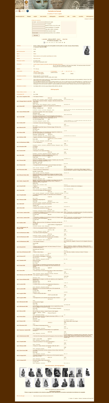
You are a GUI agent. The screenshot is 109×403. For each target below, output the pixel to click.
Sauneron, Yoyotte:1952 (25, 330)
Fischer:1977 (22, 256)
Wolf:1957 (22, 204)
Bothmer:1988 (23, 137)
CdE (49, 230)
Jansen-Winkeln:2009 (24, 112)
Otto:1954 (22, 155)
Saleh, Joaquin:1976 (24, 181)
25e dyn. (37, 69)
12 (64, 43)
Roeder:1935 (22, 321)
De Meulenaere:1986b (24, 142)
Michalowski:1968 (24, 302)
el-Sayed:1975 (23, 360)
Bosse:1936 (22, 133)
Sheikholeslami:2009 (24, 336)
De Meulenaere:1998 (24, 242)
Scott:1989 (22, 117)
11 (62, 43)
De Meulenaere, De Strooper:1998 (22, 229)
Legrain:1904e (23, 294)
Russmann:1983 (23, 170)
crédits (74, 16)
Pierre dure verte (36, 59)
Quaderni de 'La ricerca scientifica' (55, 139)
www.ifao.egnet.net (20, 16)
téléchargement (89, 16)
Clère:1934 (22, 208)
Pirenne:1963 (23, 161)
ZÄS (49, 124)
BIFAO (49, 98)
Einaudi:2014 (22, 247)
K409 (37, 81)
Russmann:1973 (23, 326)
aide (68, 16)
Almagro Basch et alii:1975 (26, 101)
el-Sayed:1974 (23, 356)
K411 (40, 81)
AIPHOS (49, 323)
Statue (34, 54)
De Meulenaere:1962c (24, 233)
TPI (34, 69)
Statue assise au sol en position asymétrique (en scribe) (45, 56)
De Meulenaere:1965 (24, 237)
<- (44, 39)
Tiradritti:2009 (23, 195)
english (35, 16)
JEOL (49, 276)
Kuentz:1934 (22, 151)
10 (59, 43)
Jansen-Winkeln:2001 (24, 280)
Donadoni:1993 (23, 147)
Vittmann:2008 (23, 346)
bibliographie (52, 16)
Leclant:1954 (22, 284)
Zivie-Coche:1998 (23, 351)
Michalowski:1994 (24, 307)
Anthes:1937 (22, 123)
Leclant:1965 (22, 289)
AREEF (49, 295)
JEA (48, 347)
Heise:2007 (22, 106)
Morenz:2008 (22, 311)
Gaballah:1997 (23, 261)
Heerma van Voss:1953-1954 (26, 275)
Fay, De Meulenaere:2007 (25, 252)
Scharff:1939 (22, 186)
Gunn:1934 (22, 271)
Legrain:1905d (23, 298)
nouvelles (81, 16)
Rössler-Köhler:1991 (24, 175)
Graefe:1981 (22, 266)
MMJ (49, 327)
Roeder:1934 (22, 165)
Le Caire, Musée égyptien (38, 74)
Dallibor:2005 (23, 223)
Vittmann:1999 (23, 200)
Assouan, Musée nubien (38, 73)
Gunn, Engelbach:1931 (25, 97)
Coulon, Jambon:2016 (24, 213)
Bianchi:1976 (22, 128)
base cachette (43, 16)
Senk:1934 (22, 190)
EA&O (49, 197)
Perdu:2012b (22, 317)
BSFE (49, 343)
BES (49, 254)
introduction (61, 16)
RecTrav (49, 299)
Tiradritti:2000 (23, 342)
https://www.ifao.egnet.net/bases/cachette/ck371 (43, 396)
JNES (49, 286)
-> (59, 39)
